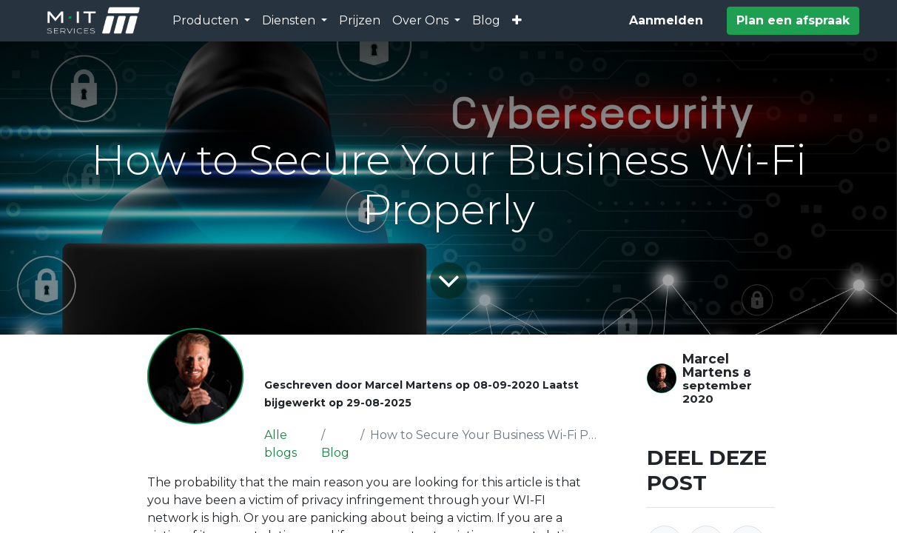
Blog (335, 453)
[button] (517, 21)
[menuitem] (359, 21)
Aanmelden (666, 20)
